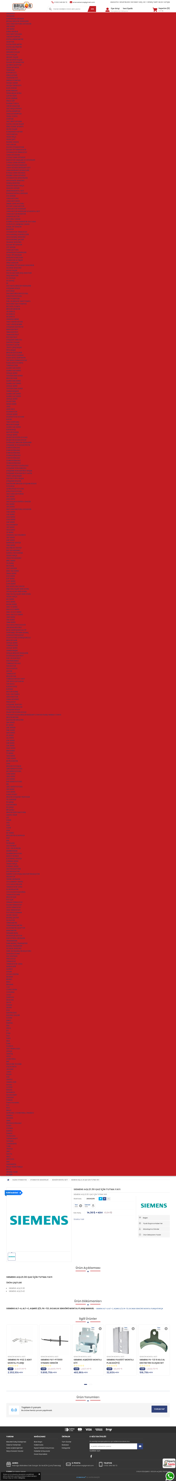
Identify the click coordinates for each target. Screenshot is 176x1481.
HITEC (8, 1056)
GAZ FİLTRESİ (11, 846)
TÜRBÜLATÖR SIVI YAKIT (15, 679)
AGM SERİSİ (10, 774)
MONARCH (10, 1092)
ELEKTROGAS (11, 1012)
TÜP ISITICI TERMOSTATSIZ (16, 360)
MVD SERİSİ (10, 602)
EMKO (8, 1020)
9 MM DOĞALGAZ (13, 450)
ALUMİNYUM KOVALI (14, 853)
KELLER (8, 1074)
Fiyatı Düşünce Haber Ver (150, 1223)
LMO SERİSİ (10, 733)
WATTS (9, 1154)
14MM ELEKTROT (12, 334)
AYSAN (9, 971)
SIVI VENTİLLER (11, 956)
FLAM (8, 1043)
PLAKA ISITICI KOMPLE (14, 363)
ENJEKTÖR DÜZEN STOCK (16, 440)
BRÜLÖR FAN (11, 676)
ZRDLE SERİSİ (11, 573)
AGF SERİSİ (10, 522)
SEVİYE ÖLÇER (11, 129)
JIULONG (9, 1069)
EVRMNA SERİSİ (12, 861)
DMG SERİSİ (10, 748)
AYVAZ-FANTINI (12, 974)
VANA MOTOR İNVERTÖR (16, 214)
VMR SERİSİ (10, 617)
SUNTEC (9, 1131)
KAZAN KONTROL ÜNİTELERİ (17, 193)
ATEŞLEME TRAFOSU (14, 704)
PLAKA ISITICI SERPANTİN (16, 358)
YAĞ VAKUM (11, 144)
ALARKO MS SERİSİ (13, 368)
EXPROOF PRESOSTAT (15, 635)
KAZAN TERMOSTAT (14, 905)
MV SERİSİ (10, 599)
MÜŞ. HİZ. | (143, 2)
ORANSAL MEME (12, 319)
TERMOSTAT (11, 673)
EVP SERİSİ (10, 578)
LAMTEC (9, 1079)
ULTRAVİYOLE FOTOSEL (15, 489)
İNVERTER (10, 229)
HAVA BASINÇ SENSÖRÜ (15, 237)
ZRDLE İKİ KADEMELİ (13, 558)
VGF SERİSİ (10, 514)
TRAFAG (9, 1149)
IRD (7, 784)
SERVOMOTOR (12, 697)
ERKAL (8, 1028)
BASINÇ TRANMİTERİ (14, 946)
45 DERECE (10, 311)
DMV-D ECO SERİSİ (13, 612)
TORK (8, 1146)
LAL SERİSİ (10, 738)
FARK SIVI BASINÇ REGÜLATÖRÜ (18, 951)
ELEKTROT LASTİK (13, 345)
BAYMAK (9, 977)
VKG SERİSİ (10, 530)
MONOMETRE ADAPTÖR (15, 928)
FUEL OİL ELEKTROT (13, 658)
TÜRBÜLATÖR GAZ (13, 663)
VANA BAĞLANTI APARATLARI (17, 170)
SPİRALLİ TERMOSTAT (14, 902)
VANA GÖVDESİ (12, 699)
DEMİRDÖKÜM (11, 851)
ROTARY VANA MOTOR (15, 206)
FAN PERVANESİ (12, 661)
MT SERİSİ (10, 833)
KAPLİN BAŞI (11, 429)
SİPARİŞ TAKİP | (152, 2)
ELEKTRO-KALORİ (13, 1015)
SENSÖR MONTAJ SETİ (15, 191)
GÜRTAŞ (9, 1054)
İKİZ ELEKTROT (11, 337)
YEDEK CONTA (12, 116)
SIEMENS (9, 1118)
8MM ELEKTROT (12, 329)
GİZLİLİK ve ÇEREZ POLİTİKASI (160, 1471)
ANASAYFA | (114, 2)
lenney (9, 1084)
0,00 (160, 11)
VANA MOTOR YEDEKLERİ (16, 209)
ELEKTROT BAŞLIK (13, 342)
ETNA (8, 1033)
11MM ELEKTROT (12, 332)
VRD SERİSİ (10, 26)
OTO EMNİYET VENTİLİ (14, 881)
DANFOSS (10, 997)
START (8, 1125)
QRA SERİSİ (10, 776)
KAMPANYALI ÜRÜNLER (15, 18)
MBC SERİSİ (10, 560)
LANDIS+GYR (11, 1082)
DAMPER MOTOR (13, 216)
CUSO (8, 994)
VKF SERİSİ (10, 527)
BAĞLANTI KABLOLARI (14, 257)
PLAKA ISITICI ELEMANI (14, 355)
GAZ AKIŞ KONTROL (14, 108)
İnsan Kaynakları (40, 1454)
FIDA (8, 1041)
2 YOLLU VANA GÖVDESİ (15, 162)
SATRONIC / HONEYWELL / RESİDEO (20, 1113)
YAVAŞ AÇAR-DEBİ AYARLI (16, 591)
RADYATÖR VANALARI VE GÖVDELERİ (20, 160)
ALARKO (9, 969)
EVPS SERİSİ (11, 584)
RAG (8, 1108)
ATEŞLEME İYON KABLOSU (16, 468)
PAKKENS (10, 1097)
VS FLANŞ (10, 563)
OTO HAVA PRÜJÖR (14, 884)
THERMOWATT (12, 1138)
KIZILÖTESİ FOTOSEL (14, 296)
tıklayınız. (21, 1478)
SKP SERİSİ (10, 496)
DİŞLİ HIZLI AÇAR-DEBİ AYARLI (17, 589)
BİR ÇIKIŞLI (10, 810)
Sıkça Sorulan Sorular (14, 1451)
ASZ (8, 822)
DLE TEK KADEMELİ (13, 550)
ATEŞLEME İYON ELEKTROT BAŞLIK (19, 471)
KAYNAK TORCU (12, 103)
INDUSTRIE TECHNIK (14, 1064)
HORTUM (9, 119)
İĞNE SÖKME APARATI (14, 126)
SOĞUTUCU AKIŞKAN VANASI (17, 224)
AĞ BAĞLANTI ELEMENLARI (16, 252)
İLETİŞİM (167, 2)
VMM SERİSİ (10, 622)
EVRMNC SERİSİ (12, 866)
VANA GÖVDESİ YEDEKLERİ (16, 165)
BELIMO (9, 979)
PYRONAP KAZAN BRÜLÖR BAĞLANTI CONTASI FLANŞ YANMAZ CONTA (33, 715)
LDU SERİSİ (10, 504)
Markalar (65, 1445)
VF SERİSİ (9, 532)
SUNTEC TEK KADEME (14, 553)
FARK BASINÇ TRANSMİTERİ (16, 943)
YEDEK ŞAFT (10, 139)
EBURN (9, 1007)
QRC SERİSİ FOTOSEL (14, 786)
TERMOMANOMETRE (14, 925)
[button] (85, 1384)
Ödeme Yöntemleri (13, 1445)
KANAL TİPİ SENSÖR (14, 227)
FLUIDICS (9, 1046)
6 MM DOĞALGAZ (13, 453)
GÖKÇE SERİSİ (11, 373)
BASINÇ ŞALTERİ (12, 917)
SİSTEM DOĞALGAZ (14, 1123)
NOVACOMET (11, 1095)
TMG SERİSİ (10, 756)
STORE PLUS (81, 1477)
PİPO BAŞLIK (11, 350)
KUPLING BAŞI (11, 686)
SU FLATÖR (10, 920)
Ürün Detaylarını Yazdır (150, 1235)
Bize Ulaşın (38, 1442)
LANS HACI (10, 409)
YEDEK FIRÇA (11, 137)
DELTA (8, 1002)
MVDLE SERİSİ (11, 604)
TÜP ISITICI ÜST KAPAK (15, 681)
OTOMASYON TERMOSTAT (16, 152)
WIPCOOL (10, 1159)
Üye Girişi (115, 8)
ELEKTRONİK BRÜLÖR (14, 707)
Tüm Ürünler (66, 1442)
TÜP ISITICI (10, 684)
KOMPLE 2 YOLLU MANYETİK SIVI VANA (21, 221)
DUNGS (9, 1005)
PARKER (9, 1100)
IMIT (7, 1061)
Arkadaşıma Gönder (149, 1229)
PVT (7, 1105)
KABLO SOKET (11, 794)
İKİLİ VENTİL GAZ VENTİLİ (15, 586)
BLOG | (161, 2)
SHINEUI (9, 1115)
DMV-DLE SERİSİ (12, 571)
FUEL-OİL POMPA (13, 694)
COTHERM (10, 992)
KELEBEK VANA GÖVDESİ (15, 175)
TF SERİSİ (9, 753)
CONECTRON (11, 989)
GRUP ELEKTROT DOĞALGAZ (17, 465)
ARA (92, 9)
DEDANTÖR (10, 876)
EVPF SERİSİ (10, 581)
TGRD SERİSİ (11, 758)
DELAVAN (10, 1000)
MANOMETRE (11, 930)
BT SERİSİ (9, 725)
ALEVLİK (9, 671)
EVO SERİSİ (10, 576)
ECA (8, 1010)
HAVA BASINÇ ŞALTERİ (15, 239)
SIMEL (8, 1120)
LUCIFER (9, 1087)
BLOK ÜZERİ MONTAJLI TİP (16, 630)
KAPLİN (9, 419)
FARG (8, 1038)
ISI (7, 283)
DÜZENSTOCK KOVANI (15, 417)
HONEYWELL (11, 1059)
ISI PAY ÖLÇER (11, 270)
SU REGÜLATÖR (12, 889)
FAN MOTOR (11, 666)
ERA (7, 1025)
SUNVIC (9, 1133)
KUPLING (9, 689)
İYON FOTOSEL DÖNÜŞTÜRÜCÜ (18, 637)
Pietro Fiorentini (12, 1102)
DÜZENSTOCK (11, 411)
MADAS (9, 1090)
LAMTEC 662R (11, 815)
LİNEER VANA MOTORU (15, 203)
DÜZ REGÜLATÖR (13, 871)
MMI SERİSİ (10, 750)
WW (8, 1161)
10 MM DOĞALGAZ (13, 455)
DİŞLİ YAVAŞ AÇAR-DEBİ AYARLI (18, 594)
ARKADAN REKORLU (14, 627)
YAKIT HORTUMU (12, 422)
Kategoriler (66, 1448)
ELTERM (9, 1018)
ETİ (7, 1030)
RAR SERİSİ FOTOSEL (14, 781)
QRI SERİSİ (10, 789)
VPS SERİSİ (10, 506)
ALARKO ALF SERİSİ (13, 370)
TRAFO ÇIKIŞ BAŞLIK (14, 347)
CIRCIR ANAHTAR (13, 106)
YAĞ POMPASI (12, 134)
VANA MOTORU (12, 198)
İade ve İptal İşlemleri (14, 1448)
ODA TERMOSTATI (13, 910)
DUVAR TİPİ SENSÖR (14, 244)
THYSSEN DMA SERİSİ (14, 375)
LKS (7, 817)
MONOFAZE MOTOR (14, 935)
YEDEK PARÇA (11, 555)
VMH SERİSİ (10, 545)
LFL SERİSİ (10, 735)
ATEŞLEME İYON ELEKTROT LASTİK (19, 473)
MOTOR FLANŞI (12, 691)
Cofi (8, 987)
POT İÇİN (9, 899)
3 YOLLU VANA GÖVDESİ (15, 157)
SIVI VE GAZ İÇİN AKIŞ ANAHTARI (19, 273)
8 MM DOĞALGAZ (13, 447)
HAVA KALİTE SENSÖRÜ (15, 180)
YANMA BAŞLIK (12, 650)
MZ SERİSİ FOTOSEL (13, 771)
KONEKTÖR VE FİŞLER (14, 260)
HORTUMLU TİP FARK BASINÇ (17, 632)
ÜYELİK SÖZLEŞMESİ (143, 1471)
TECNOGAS (10, 1136)
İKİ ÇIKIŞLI (10, 802)
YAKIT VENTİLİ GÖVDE (14, 322)
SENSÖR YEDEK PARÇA (15, 185)
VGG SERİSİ (10, 519)
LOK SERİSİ (10, 740)
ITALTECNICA (11, 1066)
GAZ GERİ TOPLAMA (14, 121)
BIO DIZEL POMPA (13, 306)
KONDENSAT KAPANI (14, 131)
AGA (8, 825)
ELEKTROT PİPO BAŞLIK (15, 478)
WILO (8, 1156)
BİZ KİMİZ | (135, 2)
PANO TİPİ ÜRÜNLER (14, 255)
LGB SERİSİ (10, 743)
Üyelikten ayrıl (95, 1451)
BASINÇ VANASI (12, 142)
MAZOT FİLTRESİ (12, 856)
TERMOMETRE (11, 923)
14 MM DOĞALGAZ (13, 463)
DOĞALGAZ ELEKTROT (15, 655)
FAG (8, 1036)
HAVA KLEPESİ (11, 668)
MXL (7, 840)
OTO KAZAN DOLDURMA (15, 892)
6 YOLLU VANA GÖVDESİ (15, 173)
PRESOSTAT (11, 702)
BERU (8, 982)
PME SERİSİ (10, 730)
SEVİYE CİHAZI (11, 915)
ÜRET (8, 1151)
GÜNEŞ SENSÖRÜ (13, 183)
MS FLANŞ (10, 566)
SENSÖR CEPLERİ (12, 188)
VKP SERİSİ (10, 537)
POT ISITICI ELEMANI (14, 912)
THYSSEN (9, 1141)
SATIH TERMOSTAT (13, 907)
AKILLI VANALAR (12, 262)
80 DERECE (10, 316)
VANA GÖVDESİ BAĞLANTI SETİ (18, 167)
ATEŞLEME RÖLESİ (13, 288)
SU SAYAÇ (10, 280)
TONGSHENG (11, 1143)
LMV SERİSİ (10, 722)
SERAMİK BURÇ (12, 933)
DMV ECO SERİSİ (12, 609)
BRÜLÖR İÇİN (11, 897)
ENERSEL (9, 1023)
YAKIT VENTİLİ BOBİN (14, 324)
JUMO (8, 1072)
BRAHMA (9, 984)
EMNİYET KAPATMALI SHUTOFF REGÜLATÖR (23, 874)
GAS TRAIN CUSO (13, 1048)
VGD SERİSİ (10, 512)
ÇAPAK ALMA (11, 96)
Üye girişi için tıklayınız (119, 11)
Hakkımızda (38, 1445)
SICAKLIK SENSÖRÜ (13, 242)
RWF (8, 838)
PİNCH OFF (10, 101)
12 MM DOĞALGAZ (13, 460)
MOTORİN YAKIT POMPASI (16, 304)
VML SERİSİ (10, 619)
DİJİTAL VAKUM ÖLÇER (15, 124)
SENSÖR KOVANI (13, 953)
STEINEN (9, 1128)
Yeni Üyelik (128, 8)
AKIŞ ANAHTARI (12, 275)
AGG (8, 763)
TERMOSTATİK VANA (14, 887)
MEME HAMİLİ (11, 404)
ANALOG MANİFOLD (14, 114)
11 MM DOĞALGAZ (13, 458)
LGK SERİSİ (10, 745)
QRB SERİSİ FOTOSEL (14, 768)
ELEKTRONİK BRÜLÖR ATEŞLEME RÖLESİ (21, 483)
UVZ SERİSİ (10, 779)
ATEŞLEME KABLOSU (14, 340)
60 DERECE (10, 314)
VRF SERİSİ (10, 29)
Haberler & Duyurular (42, 1451)
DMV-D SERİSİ (11, 607)
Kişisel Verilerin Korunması (44, 1448)
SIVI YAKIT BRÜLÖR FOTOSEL (17, 293)
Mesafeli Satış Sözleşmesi (16, 1442)
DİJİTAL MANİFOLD (13, 111)
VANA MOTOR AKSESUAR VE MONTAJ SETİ (23, 211)
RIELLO (8, 1110)
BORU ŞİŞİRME (12, 98)
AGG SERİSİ (10, 792)
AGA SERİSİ (10, 499)
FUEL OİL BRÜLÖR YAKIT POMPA (18, 301)
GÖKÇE (9, 1051)
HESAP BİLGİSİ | (125, 2)
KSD (8, 1077)
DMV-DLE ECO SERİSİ (14, 614)
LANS (8, 406)
